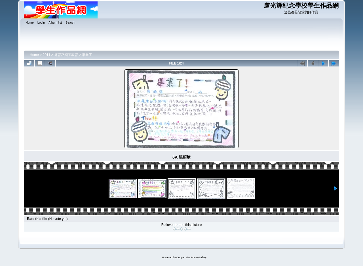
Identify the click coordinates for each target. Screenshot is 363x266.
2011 (46, 55)
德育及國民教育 (66, 55)
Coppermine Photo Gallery (191, 257)
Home (34, 55)
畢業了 (87, 55)
